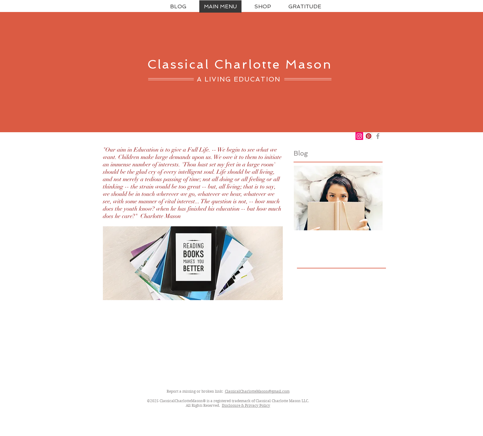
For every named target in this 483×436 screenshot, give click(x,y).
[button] (263, 6)
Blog (301, 153)
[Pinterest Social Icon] (368, 136)
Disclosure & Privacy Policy (246, 405)
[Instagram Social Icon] (359, 136)
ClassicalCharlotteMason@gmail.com (257, 391)
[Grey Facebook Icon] (378, 136)
